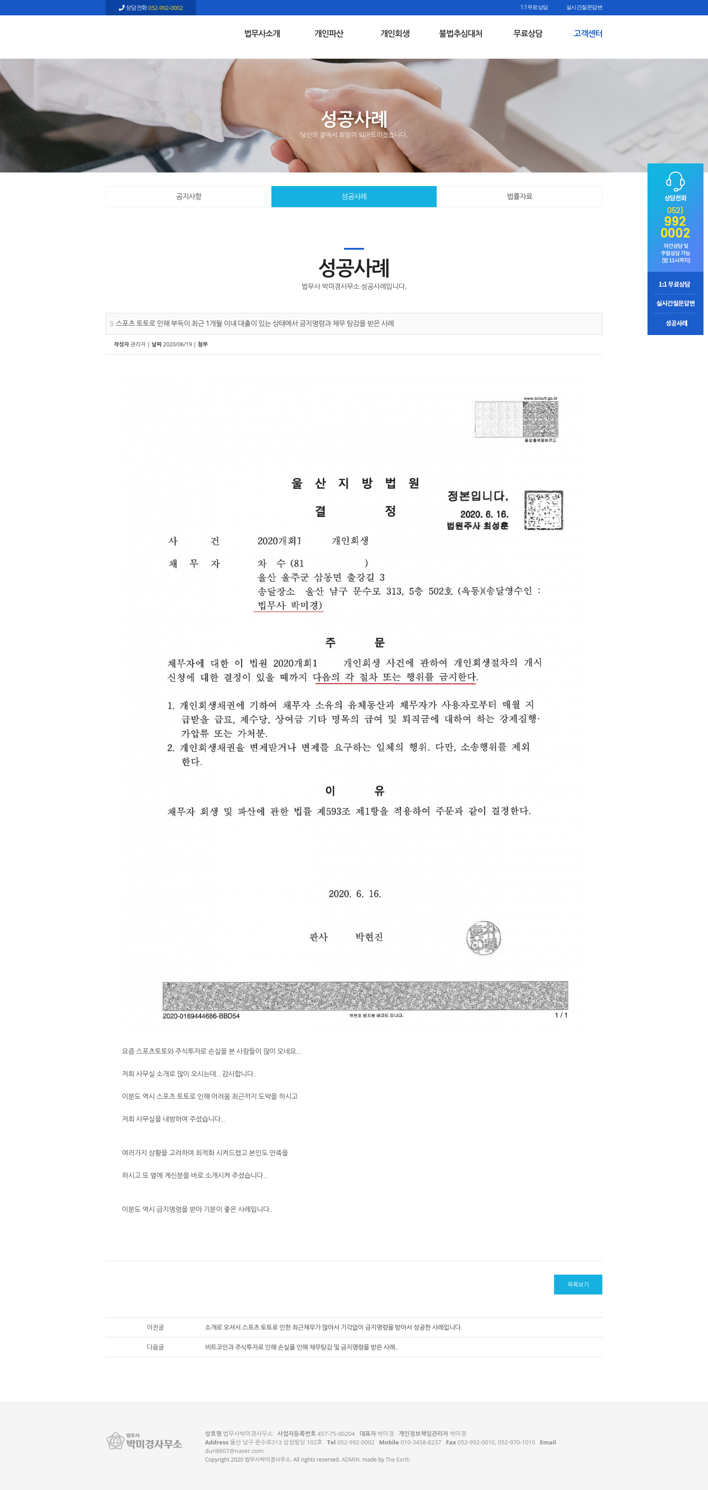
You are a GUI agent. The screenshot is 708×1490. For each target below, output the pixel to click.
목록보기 (578, 1284)
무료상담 (527, 33)
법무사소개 (262, 33)
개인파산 (329, 33)
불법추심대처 (460, 33)
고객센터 (587, 33)
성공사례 (354, 196)
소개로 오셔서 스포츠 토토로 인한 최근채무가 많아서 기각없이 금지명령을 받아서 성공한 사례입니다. (333, 1327)
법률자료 (519, 196)
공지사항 (188, 196)
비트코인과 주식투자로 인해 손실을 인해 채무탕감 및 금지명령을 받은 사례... (302, 1347)
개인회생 (395, 33)
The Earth (398, 1459)
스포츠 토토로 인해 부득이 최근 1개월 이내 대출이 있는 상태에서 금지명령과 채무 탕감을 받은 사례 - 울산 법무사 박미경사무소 (151, 32)
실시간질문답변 (584, 7)
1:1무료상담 (534, 7)
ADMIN (350, 1459)
